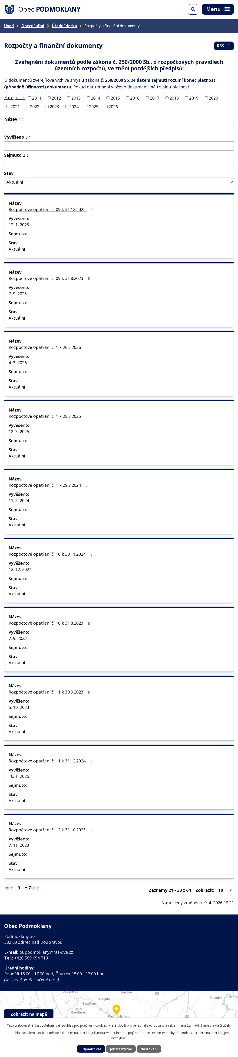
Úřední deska (64, 25)
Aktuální (17, 249)
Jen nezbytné (121, 1049)
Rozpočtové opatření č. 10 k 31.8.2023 (50, 623)
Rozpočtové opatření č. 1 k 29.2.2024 (49, 485)
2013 (76, 98)
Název (12, 119)
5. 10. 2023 (19, 707)
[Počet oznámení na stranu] (224, 890)
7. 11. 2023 (19, 845)
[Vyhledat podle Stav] (119, 182)
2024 (74, 106)
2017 (154, 98)
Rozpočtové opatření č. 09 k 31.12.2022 (51, 209)
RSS (224, 46)
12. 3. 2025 (19, 431)
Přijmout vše (90, 1049)
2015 (115, 98)
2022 (34, 106)
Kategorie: (14, 97)
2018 (174, 98)
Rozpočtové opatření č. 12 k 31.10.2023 (51, 830)
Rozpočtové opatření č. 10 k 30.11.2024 (51, 554)
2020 (213, 98)
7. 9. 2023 (18, 293)
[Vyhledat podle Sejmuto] (119, 163)
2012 (56, 98)
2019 (193, 98)
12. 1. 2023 (19, 224)
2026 (113, 106)
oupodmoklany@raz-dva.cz (46, 952)
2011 (36, 98)
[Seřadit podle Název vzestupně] (23, 119)
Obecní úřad (32, 25)
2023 (54, 106)
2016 (134, 98)
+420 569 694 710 (31, 958)
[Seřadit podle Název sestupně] (23, 120)
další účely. (223, 1025)
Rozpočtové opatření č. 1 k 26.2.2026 (49, 347)
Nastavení (149, 1049)
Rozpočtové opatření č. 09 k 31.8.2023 (50, 278)
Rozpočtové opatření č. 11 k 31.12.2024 (51, 761)
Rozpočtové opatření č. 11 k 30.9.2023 (50, 692)
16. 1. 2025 (19, 776)
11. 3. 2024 (19, 500)
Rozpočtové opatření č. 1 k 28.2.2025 (49, 416)
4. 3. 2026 (18, 362)
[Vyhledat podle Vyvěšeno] (119, 146)
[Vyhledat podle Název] (119, 127)
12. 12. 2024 (20, 569)
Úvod (9, 25)
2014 (95, 98)
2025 (93, 106)
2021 (15, 106)
